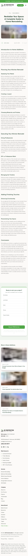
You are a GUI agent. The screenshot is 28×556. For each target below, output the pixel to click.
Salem (2, 550)
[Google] (1, 447)
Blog (10, 13)
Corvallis (6, 545)
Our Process (4, 492)
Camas (2, 512)
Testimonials (4, 496)
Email (4, 305)
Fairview (10, 545)
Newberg (7, 548)
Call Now (20, 5)
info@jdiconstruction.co (6, 441)
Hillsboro (3, 517)
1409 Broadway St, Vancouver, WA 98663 (10, 439)
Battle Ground (4, 508)
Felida (13, 545)
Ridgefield (22, 548)
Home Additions (15, 13)
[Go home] (7, 430)
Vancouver (3, 523)
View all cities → (5, 525)
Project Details (6, 315)
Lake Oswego (17, 547)
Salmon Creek (7, 550)
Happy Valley (22, 545)
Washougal (3, 551)
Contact (3, 501)
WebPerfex (16, 536)
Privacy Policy (4, 538)
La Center (12, 547)
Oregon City (4, 519)
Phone (4, 310)
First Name (5, 295)
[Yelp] (6, 447)
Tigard (2, 521)
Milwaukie (3, 548)
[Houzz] (8, 447)
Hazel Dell (3, 547)
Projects (3, 494)
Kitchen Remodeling (5, 471)
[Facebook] (3, 447)
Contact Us (10, 538)
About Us (3, 490)
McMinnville (23, 547)
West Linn (8, 551)
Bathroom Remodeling (6, 474)
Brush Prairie (21, 544)
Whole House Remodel (6, 476)
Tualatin (20, 550)
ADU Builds (3, 483)
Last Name (5, 300)
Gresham (3, 514)
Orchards (12, 548)
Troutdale (16, 550)
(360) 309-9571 (5, 444)
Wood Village (13, 551)
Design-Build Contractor (6, 480)
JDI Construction (9, 532)
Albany (6, 544)
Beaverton (3, 510)
